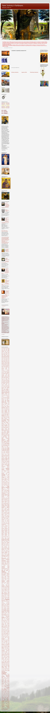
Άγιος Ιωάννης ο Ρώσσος (6, 416)
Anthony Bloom (6, 709)
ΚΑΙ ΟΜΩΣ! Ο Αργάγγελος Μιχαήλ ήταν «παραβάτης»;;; (7, 250)
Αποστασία (4, 475)
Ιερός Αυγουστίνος (7, 586)
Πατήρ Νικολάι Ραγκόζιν (6, 664)
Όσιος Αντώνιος (4, 621)
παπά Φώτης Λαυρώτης (5, 649)
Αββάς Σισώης (4, 361)
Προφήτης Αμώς (3, 678)
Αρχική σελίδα (24, 72)
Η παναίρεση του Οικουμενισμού (5, 571)
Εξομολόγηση (4, 558)
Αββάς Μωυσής (6, 357)
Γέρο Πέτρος (5, 498)
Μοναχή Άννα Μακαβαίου (6, 606)
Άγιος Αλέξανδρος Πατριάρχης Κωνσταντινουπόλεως (5, 370)
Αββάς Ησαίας (7, 352)
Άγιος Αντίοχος (5, 378)
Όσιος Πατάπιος (7, 639)
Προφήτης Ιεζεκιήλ (6, 681)
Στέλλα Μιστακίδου (7, 698)
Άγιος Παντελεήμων (4, 444)
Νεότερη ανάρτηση (14, 72)
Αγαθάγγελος (3, 362)
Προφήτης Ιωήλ (7, 682)
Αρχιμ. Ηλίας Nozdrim (5, 491)
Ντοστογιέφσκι (7, 616)
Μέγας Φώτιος (3, 599)
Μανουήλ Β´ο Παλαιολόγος (5, 597)
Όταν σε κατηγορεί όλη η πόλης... (7, 210)
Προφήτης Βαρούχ (7, 678)
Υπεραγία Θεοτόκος (5, 706)
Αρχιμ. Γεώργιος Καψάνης (5, 490)
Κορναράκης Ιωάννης (6, 593)
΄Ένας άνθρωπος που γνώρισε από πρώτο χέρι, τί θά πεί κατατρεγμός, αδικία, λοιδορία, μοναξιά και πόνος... (5, 282)
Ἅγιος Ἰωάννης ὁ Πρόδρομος (12, 5)
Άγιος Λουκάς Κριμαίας (5, 427)
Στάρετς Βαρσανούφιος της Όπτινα (5, 692)
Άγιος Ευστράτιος (6, 395)
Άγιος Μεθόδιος (6, 434)
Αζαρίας (4, 465)
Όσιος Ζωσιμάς (7, 626)
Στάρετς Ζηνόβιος (4, 693)
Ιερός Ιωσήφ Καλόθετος (4, 587)
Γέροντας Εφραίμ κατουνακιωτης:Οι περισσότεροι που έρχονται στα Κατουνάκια (5, 260)
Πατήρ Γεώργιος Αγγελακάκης (5, 656)
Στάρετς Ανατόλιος (7, 691)
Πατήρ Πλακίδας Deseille (5, 665)
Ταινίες (7, 703)
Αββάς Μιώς (3, 357)
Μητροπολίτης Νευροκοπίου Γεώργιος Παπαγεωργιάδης (5, 603)
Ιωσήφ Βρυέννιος (5, 592)
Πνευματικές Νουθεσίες (4, 673)
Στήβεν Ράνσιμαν (4, 699)
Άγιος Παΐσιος (7, 443)
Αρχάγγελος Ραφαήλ (6, 480)
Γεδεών (6, 495)
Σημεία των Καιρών (5, 688)
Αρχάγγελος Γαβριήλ (6, 478)
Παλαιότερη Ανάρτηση (34, 72)
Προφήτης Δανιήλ (4, 679)
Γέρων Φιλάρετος (5, 551)
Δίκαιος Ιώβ (5, 556)
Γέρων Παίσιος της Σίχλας (5, 545)
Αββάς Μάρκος (7, 356)
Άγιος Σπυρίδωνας (7, 450)
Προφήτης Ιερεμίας (4, 682)
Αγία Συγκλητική (6, 366)
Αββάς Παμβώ (6, 358)
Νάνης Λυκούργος (7, 611)
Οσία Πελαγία (6, 618)
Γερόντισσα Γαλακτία (6, 512)
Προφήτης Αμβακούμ (6, 677)
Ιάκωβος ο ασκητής (6, 577)
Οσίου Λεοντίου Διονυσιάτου (5, 645)
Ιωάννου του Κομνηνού (6, 591)
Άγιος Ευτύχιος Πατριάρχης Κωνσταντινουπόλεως (5, 396)
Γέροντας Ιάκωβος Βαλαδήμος (5, 509)
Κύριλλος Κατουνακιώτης (5, 594)
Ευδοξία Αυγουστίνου (6, 569)
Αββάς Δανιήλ (6, 350)
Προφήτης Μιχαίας (7, 684)
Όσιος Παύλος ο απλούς (5, 640)
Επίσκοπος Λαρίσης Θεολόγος (5, 562)
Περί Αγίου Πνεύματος (5, 670)
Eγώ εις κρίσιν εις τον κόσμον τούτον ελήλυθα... (5, 231)
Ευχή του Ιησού (5, 570)
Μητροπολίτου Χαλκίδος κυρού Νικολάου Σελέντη (5, 605)
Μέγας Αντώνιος (7, 598)
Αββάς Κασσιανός (6, 355)
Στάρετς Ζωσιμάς (7, 693)
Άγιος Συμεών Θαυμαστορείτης (5, 451)
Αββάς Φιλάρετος (7, 361)
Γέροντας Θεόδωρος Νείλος (5, 508)
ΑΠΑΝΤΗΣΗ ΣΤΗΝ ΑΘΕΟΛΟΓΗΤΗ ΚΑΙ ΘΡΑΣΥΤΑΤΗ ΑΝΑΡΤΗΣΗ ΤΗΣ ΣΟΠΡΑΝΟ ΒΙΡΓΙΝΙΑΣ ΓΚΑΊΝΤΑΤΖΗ (5, 220)
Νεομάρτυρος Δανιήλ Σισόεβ (5, 612)
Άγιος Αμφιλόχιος (7, 372)
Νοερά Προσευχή (4, 614)
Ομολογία (3, 617)
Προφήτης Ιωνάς (4, 683)
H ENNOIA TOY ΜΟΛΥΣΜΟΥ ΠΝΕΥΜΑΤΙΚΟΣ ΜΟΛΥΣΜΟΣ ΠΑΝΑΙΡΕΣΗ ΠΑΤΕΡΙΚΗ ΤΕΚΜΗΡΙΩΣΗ (5, 205)
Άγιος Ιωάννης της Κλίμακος (5, 417)
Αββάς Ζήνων (3, 352)
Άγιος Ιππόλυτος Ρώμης (6, 407)
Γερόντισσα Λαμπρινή (4, 513)
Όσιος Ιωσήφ (3, 632)
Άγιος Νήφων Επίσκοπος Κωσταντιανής (5, 438)
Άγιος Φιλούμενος (6, 456)
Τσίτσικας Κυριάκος (7, 705)
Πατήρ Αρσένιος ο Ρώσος (6, 655)
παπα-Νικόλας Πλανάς (5, 651)
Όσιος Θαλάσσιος (4, 627)
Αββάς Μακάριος (4, 356)
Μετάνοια (7, 599)
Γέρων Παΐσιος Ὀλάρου (6, 544)
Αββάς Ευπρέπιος (7, 351)
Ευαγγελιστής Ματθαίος (5, 568)
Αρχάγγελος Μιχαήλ (4, 479)
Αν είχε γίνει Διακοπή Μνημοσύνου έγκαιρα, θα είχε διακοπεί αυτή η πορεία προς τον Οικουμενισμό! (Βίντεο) (5, 271)
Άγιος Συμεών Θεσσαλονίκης (5, 452)
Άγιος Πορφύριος (5, 445)
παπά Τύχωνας (7, 648)
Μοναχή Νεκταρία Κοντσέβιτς (5, 607)
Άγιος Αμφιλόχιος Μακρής (5, 373)
